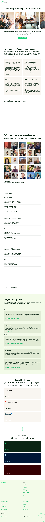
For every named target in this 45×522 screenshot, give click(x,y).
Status (2, 515)
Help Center (3, 506)
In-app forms (3, 507)
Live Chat (3, 511)
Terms (24, 506)
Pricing (24, 485)
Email (2, 504)
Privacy (24, 504)
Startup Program (26, 492)
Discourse (3, 502)
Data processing (26, 507)
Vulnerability (25, 509)
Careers (24, 494)
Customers (25, 487)
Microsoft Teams (4, 501)
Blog (24, 495)
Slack (2, 499)
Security (24, 489)
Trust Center (25, 502)
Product (24, 484)
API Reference (26, 501)
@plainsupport (4, 516)
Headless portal (4, 509)
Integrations (25, 490)
